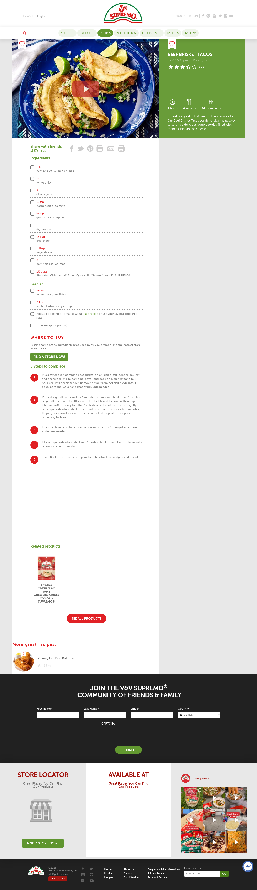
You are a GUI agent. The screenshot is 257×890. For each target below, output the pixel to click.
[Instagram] (214, 16)
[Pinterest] (208, 16)
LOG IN (193, 16)
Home (108, 869)
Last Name (91, 708)
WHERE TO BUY (126, 33)
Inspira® (190, 33)
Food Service (151, 33)
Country (184, 708)
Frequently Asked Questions (164, 869)
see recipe (91, 313)
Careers (173, 33)
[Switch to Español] (28, 16)
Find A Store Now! (49, 357)
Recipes (105, 33)
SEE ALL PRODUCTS (86, 618)
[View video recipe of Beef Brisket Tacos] (85, 88)
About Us (67, 33)
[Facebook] (202, 16)
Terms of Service (157, 877)
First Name (44, 708)
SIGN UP (181, 16)
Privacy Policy (156, 873)
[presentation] (128, 733)
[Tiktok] (226, 16)
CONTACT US (58, 878)
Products (87, 33)
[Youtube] (231, 16)
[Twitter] (220, 16)
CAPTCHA (108, 723)
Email (135, 708)
